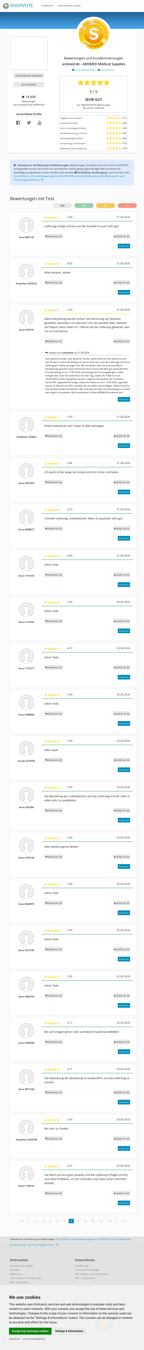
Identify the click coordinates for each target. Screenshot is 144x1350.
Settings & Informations (69, 1331)
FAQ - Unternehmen (85, 1278)
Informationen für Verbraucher (26, 1278)
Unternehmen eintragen (87, 1269)
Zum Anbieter (28, 84)
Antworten (124, 246)
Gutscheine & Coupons (22, 1265)
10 (92, 1221)
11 (101, 1221)
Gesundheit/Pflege (84, 70)
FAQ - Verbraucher (19, 1282)
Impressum (14, 1339)
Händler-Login (82, 1265)
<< (21, 1221)
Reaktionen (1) (53, 341)
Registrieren (16, 1274)
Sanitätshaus (106, 70)
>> (125, 1221)
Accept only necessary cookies (30, 1331)
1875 (84, 205)
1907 (62, 205)
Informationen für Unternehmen (91, 1274)
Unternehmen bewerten (28, 75)
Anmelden (15, 1269)
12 (109, 1221)
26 (105, 205)
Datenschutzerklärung (34, 1339)
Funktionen (47, 5)
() (121, 236)
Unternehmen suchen (69, 5)
